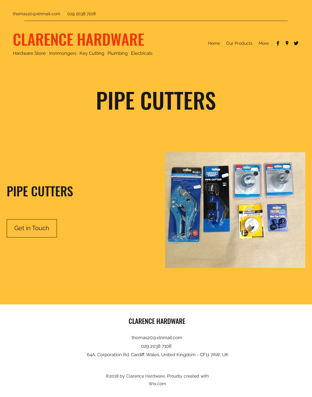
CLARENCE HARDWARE (78, 38)
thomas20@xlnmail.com (36, 13)
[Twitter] (296, 43)
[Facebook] (278, 43)
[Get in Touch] (32, 228)
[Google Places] (287, 43)
